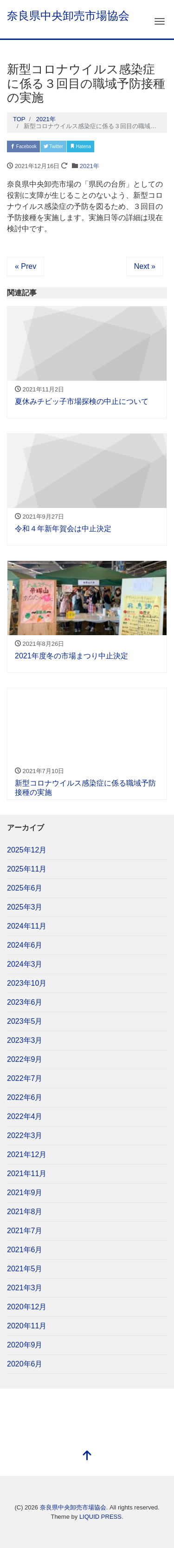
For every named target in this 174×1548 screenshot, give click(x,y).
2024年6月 (25, 945)
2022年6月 (25, 1097)
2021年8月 (25, 1212)
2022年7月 (25, 1078)
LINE (133, 146)
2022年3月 (25, 1135)
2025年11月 (26, 869)
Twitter (53, 146)
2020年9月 (25, 1345)
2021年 (89, 166)
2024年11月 (26, 926)
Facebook (23, 146)
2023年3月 (25, 1040)
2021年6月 (25, 1250)
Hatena (80, 146)
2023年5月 (25, 1021)
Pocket (108, 146)
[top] (87, 1456)
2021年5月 (25, 1269)
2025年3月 (25, 907)
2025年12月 (26, 850)
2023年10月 (26, 983)
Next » (144, 266)
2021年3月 (25, 1288)
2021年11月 (26, 1173)
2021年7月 (25, 1231)
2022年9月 (25, 1059)
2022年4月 (25, 1116)
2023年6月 (25, 1002)
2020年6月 (25, 1364)
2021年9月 (25, 1193)
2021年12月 (26, 1154)
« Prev (25, 266)
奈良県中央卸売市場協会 (68, 15)
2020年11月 (26, 1326)
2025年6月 (25, 888)
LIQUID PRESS (100, 1516)
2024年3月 (25, 964)
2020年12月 (26, 1307)
